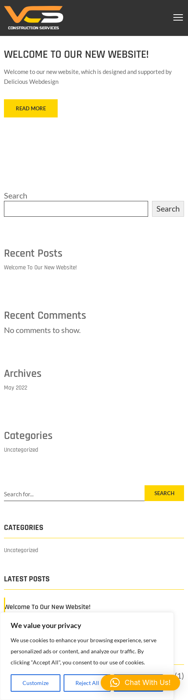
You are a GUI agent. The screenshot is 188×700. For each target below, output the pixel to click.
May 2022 (15, 388)
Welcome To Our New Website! (76, 54)
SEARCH (164, 493)
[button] (140, 683)
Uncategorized (21, 450)
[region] (87, 656)
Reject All (87, 682)
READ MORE (31, 108)
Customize (36, 682)
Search (15, 195)
